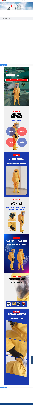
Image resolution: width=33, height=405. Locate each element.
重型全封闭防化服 (9, 18)
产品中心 (6, 18)
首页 (3, 18)
